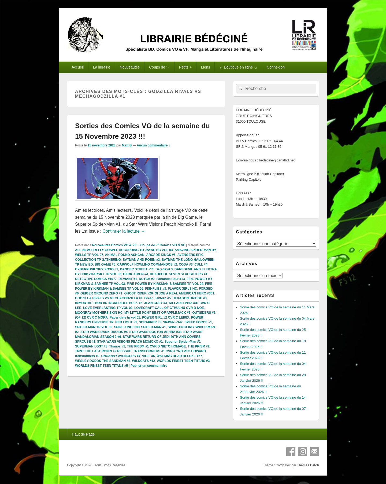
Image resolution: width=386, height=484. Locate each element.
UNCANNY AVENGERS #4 (120, 356)
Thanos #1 (117, 346)
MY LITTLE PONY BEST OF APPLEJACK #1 (157, 313)
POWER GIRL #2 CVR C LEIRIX (165, 317)
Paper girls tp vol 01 (125, 317)
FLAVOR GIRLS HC (182, 288)
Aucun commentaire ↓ (153, 145)
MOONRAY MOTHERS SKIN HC (99, 313)
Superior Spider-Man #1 (183, 341)
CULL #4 (200, 264)
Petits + (185, 67)
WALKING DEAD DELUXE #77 (179, 356)
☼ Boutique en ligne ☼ (238, 67)
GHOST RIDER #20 (138, 293)
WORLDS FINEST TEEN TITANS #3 (183, 361)
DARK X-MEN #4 (135, 274)
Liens (205, 67)
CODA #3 (186, 264)
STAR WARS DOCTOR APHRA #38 (155, 332)
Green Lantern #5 (157, 298)
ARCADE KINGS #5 (161, 255)
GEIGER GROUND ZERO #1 (101, 293)
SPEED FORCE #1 (198, 322)
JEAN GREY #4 (155, 303)
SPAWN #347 (173, 322)
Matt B (127, 145)
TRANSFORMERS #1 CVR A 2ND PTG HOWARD (169, 351)
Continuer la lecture (123, 231)
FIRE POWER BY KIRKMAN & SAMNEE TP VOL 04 (165, 284)
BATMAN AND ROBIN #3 (141, 260)
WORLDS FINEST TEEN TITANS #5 (101, 366)
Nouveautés (130, 67)
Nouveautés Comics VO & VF (114, 245)
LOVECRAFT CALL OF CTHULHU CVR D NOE (169, 308)
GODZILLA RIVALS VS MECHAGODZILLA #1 (109, 298)
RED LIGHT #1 (126, 322)
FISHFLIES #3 (155, 288)
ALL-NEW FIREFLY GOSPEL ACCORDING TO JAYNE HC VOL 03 (124, 250)
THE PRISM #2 (199, 346)
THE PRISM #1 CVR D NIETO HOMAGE (156, 346)
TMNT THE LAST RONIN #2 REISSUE (103, 351)
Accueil (78, 67)
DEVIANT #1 (127, 279)
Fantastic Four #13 (170, 279)
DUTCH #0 (147, 279)
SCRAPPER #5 (150, 322)
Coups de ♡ (159, 67)
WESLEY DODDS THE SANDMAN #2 (102, 361)
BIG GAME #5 (105, 264)
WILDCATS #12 (143, 361)
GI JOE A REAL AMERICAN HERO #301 (184, 293)
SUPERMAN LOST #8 (91, 346)
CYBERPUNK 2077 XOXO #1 (96, 269)
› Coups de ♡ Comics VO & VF (161, 245)
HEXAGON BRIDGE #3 (190, 298)
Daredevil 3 (164, 269)
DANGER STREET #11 (137, 269)
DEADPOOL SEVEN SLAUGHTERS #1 (178, 274)
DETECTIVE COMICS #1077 (96, 279)
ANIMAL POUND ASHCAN (124, 255)
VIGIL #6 (148, 356)
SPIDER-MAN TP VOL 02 (93, 327)
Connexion (276, 67)
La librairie (101, 67)
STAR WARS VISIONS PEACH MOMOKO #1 (130, 341)
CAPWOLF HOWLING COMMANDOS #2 (147, 264)
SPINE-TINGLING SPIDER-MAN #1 (140, 327)
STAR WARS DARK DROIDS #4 (104, 332)
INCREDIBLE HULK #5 (125, 303)
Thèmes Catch (308, 465)
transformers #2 (87, 356)
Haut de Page (83, 434)
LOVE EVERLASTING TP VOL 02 (107, 308)
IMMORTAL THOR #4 (91, 303)
